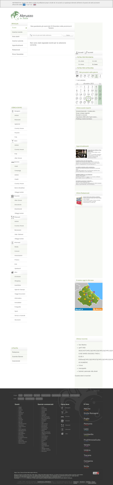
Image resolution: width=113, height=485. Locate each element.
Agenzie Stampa (20, 289)
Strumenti (18, 320)
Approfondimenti (17, 45)
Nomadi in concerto (81, 115)
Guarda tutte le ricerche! (83, 376)
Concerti (20, 419)
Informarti (67, 429)
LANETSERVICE (92, 483)
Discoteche (18, 204)
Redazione (15, 352)
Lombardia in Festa (92, 435)
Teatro (20, 408)
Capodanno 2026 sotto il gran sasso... (86, 117)
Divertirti (67, 420)
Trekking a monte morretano (84, 119)
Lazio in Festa (92, 430)
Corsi (19, 428)
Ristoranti (17, 119)
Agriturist (17, 124)
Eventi (14, 27)
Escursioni (21, 436)
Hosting (75, 483)
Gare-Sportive (22, 429)
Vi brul (81, 365)
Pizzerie (17, 132)
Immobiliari (18, 302)
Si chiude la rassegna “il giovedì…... (84, 181)
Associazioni (18, 255)
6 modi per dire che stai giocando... (84, 160)
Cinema (20, 410)
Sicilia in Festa (92, 467)
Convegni (21, 432)
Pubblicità (88, 481)
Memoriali (21, 440)
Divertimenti (18, 209)
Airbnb (17, 115)
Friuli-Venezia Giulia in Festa (92, 440)
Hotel (16, 166)
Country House (19, 128)
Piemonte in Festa (92, 425)
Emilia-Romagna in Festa (92, 414)
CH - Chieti (94, 61)
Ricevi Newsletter (18, 54)
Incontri (20, 421)
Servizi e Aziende (20, 315)
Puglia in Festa (92, 419)
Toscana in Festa (92, 456)
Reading (20, 434)
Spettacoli (18, 268)
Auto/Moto (18, 285)
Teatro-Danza (22, 426)
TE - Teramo (95, 64)
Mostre (20, 418)
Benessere (18, 230)
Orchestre (18, 276)
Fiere (19, 415)
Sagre (20, 407)
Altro (66, 433)
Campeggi (18, 170)
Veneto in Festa (92, 446)
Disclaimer (82, 481)
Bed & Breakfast (20, 188)
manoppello (82, 368)
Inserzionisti (16, 361)
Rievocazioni (21, 443)
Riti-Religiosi (21, 433)
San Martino (83, 345)
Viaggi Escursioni (20, 294)
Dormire (67, 416)
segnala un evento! (65, 476)
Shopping (17, 281)
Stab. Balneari (19, 234)
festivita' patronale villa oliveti (88, 371)
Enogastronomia (22, 437)
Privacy (93, 481)
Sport (16, 311)
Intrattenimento (22, 423)
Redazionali (16, 50)
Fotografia (18, 307)
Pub (16, 137)
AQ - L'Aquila (81, 61)
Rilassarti (67, 425)
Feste (20, 411)
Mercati (20, 422)
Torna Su (96, 390)
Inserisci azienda (17, 41)
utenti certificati (23, 478)
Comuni (17, 251)
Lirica (19, 416)
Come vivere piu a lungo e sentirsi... (91, 196)
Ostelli (16, 179)
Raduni (20, 439)
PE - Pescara (81, 64)
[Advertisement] (89, 34)
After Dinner (18, 158)
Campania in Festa (92, 461)
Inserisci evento (17, 32)
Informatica (18, 298)
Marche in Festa (92, 409)
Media (16, 247)
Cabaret (20, 414)
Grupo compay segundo (83, 113)
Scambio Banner (17, 356)
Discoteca (21, 425)
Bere (66, 412)
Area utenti (15, 36)
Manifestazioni (22, 430)
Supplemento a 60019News (44, 481)
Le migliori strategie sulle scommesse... (85, 167)
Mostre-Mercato (22, 441)
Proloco (17, 260)
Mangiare (67, 407)
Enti (16, 264)
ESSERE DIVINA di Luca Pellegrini (84, 174)
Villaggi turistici (19, 192)
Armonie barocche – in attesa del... (86, 111)
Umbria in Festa (92, 451)
